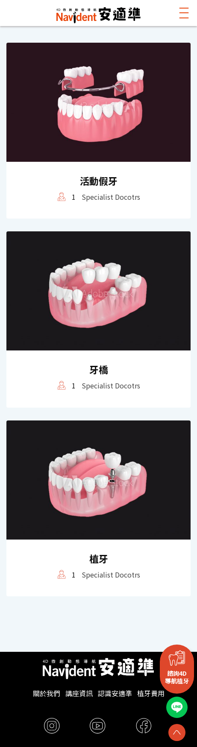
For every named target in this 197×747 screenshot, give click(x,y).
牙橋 (98, 369)
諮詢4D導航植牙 (177, 677)
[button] (184, 13)
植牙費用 (151, 693)
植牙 (98, 558)
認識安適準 (115, 693)
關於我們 (46, 693)
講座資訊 (79, 693)
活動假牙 (99, 180)
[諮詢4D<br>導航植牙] (176, 657)
